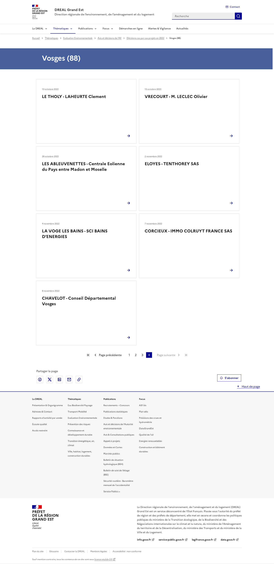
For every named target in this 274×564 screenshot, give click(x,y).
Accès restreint (39, 430)
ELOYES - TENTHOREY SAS (172, 164)
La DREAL (37, 28)
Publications (85, 28)
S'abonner (229, 378)
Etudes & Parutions (112, 418)
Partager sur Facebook (39, 379)
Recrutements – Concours (116, 405)
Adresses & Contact (42, 411)
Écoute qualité (39, 424)
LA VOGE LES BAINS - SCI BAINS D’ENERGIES (74, 234)
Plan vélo (143, 411)
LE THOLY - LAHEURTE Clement (74, 96)
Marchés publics (111, 453)
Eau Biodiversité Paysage (80, 405)
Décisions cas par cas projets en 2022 (145, 38)
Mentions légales (98, 551)
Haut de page (250, 386)
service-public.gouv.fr (171, 540)
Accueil (36, 38)
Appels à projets (111, 441)
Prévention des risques (79, 424)
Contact (235, 7)
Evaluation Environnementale (77, 38)
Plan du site (38, 551)
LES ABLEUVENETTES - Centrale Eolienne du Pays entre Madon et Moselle (83, 167)
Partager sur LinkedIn (59, 379)
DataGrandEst (146, 428)
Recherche (238, 16)
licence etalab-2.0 (103, 559)
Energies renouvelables (150, 441)
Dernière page (186, 355)
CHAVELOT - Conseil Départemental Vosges (79, 301)
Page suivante (166, 355)
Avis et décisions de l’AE (109, 38)
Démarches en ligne (131, 28)
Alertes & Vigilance (159, 28)
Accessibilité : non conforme (127, 551)
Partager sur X (49, 379)
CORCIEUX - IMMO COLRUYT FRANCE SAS (188, 231)
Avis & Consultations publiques (118, 434)
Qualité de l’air (146, 434)
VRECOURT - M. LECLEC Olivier (176, 96)
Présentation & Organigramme (47, 405)
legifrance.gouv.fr (202, 540)
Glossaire (54, 551)
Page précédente (110, 355)
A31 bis (142, 405)
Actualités (182, 28)
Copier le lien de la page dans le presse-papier (78, 379)
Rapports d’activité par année (47, 418)
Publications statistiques (115, 411)
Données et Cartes (112, 447)
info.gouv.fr (144, 540)
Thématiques (60, 28)
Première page (88, 355)
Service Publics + (111, 491)
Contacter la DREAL (74, 551)
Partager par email (69, 379)
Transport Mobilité (77, 411)
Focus (106, 28)
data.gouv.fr (228, 540)
